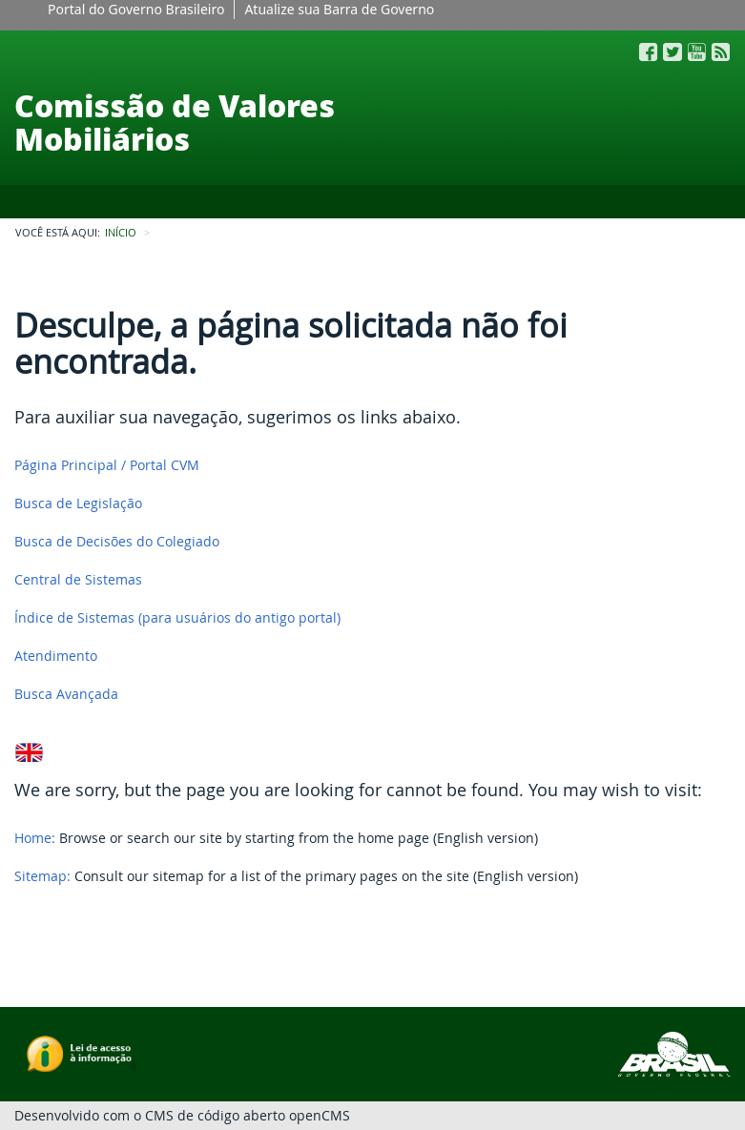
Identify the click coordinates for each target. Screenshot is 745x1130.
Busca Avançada (66, 694)
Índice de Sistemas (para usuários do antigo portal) (177, 617)
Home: (34, 838)
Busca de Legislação (78, 503)
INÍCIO (120, 232)
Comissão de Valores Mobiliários (174, 121)
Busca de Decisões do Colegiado (116, 541)
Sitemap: (42, 876)
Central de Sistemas (78, 579)
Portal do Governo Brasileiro (136, 9)
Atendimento (55, 656)
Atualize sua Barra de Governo (339, 9)
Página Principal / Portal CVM (106, 465)
